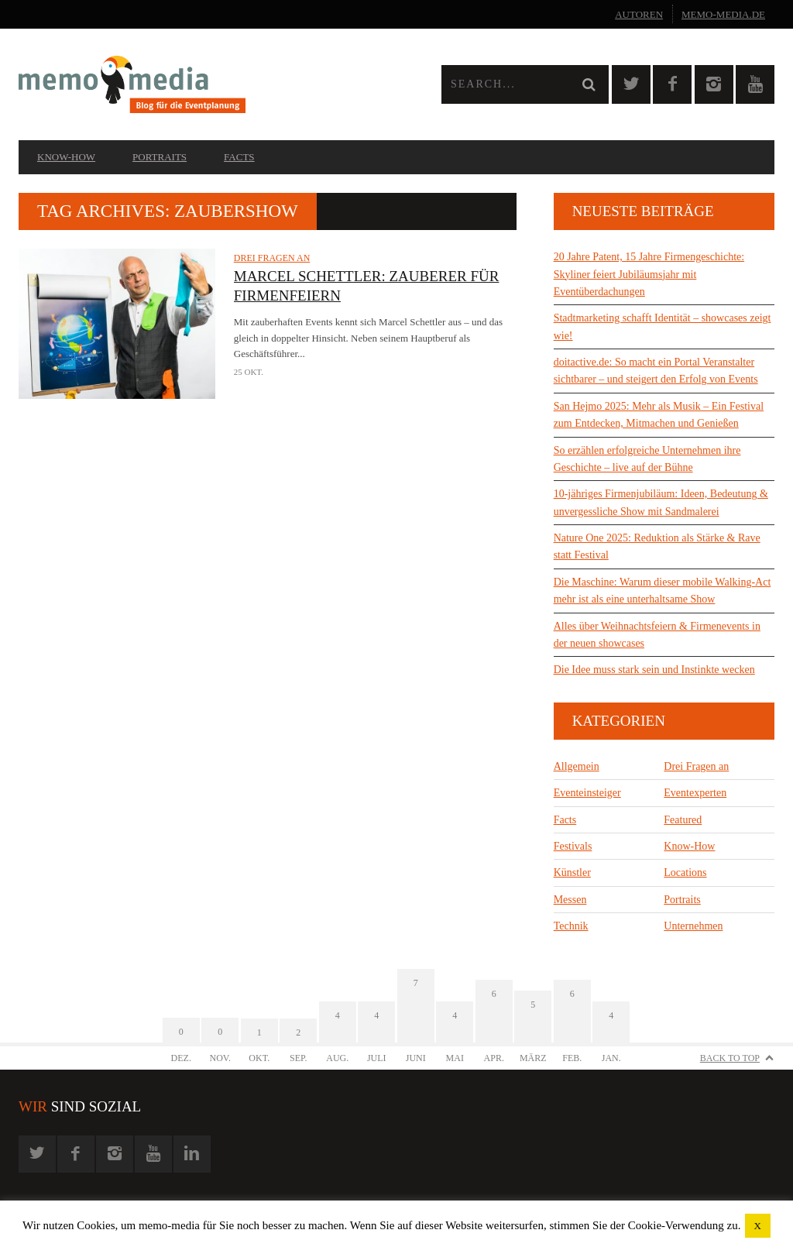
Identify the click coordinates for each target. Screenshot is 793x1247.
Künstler (572, 872)
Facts (239, 157)
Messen (570, 899)
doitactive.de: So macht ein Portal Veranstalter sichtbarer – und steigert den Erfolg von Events (656, 370)
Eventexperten (695, 793)
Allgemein (576, 766)
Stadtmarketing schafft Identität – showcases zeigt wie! (662, 326)
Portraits (159, 157)
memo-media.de (723, 14)
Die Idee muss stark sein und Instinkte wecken (654, 669)
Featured (683, 820)
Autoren (639, 14)
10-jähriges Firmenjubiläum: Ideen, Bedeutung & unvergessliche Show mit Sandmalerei (661, 502)
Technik (571, 926)
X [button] (757, 1226)
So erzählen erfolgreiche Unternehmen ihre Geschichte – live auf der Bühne (647, 459)
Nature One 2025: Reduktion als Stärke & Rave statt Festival (657, 546)
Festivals (573, 846)
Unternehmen (693, 926)
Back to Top (730, 1058)
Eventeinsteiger (587, 793)
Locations (685, 872)
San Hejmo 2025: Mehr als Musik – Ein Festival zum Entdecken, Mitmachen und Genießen (659, 414)
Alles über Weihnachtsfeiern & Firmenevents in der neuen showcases (657, 634)
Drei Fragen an (272, 257)
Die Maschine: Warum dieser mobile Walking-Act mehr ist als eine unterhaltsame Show (662, 590)
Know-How (66, 157)
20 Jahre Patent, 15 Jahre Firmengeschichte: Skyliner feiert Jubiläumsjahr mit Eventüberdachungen (649, 274)
